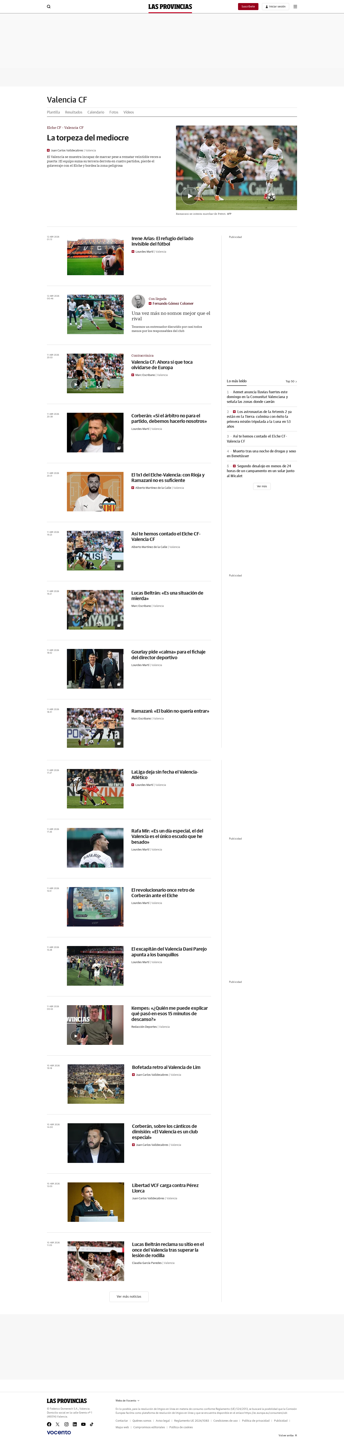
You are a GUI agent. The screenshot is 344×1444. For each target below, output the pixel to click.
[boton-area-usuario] (275, 6)
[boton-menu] (295, 6)
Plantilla (53, 112)
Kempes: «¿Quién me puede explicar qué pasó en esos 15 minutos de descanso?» (169, 1013)
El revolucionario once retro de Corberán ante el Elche (163, 892)
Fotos (113, 112)
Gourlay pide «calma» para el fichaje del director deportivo (168, 654)
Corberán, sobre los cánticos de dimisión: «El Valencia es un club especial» (165, 1131)
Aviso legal (163, 1420)
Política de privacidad (256, 1420)
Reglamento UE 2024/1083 (191, 1420)
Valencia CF (67, 100)
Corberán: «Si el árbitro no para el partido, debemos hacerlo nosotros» (169, 418)
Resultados (73, 112)
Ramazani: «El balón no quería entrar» (170, 711)
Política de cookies (181, 1427)
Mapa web (122, 1427)
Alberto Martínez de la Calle (153, 488)
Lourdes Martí (144, 251)
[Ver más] (262, 486)
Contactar (122, 1420)
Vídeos (129, 112)
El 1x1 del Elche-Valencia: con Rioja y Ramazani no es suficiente (168, 477)
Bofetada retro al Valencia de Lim (166, 1067)
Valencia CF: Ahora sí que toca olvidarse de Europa (162, 364)
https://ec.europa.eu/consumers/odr (265, 1413)
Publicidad (281, 1420)
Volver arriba (288, 1435)
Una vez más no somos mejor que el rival (171, 315)
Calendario (96, 112)
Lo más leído (237, 381)
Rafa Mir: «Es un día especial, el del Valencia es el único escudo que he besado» (167, 836)
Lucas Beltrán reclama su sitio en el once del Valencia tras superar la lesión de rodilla (168, 1249)
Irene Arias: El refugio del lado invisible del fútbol (162, 241)
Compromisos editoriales (149, 1427)
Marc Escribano (145, 375)
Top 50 (291, 381)
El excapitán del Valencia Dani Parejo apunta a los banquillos (169, 951)
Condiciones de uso (225, 1420)
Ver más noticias (129, 1296)
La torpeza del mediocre (88, 137)
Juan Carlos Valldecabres (67, 150)
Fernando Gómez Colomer (173, 303)
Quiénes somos (142, 1420)
